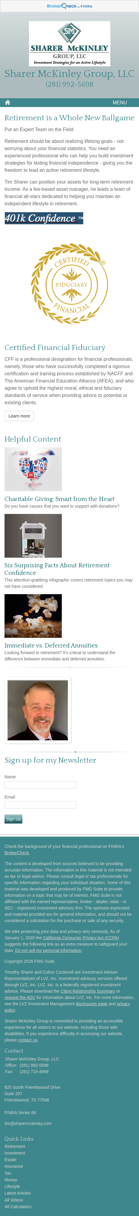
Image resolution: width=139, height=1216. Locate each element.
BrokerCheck (17, 852)
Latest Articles (18, 1193)
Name (10, 776)
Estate (11, 1159)
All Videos (14, 1200)
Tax (8, 1173)
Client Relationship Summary (88, 991)
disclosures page (91, 1003)
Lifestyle (12, 1186)
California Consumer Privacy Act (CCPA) (81, 937)
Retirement (15, 1146)
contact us (27, 1040)
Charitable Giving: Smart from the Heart (60, 499)
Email (10, 797)
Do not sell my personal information (48, 950)
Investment (15, 1153)
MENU (118, 102)
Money (11, 1179)
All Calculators (18, 1206)
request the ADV (20, 997)
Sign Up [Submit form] (13, 819)
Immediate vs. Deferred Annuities (51, 645)
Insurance (14, 1166)
